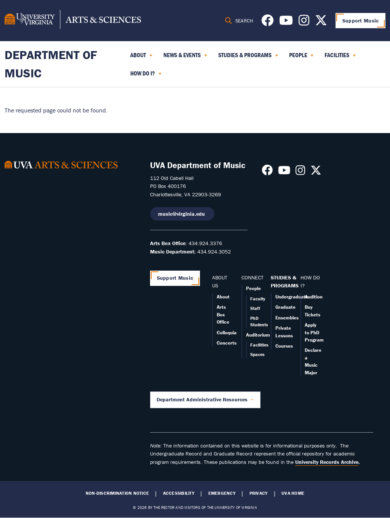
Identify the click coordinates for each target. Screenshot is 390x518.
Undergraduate (291, 296)
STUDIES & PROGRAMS (285, 281)
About (223, 296)
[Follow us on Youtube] (286, 22)
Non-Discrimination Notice (117, 493)
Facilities (259, 345)
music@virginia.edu (182, 213)
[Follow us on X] (321, 22)
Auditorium (258, 335)
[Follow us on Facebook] (267, 22)
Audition (314, 296)
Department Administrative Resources (202, 399)
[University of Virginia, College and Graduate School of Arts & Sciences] (73, 20)
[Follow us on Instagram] (304, 22)
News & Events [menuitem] (185, 57)
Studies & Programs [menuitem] (248, 57)
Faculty (257, 298)
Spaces (257, 354)
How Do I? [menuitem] (146, 75)
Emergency (221, 493)
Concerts (227, 343)
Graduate (285, 307)
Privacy (258, 493)
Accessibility (178, 493)
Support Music (360, 20)
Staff (255, 308)
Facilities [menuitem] (340, 57)
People (253, 288)
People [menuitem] (301, 57)
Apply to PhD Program (314, 332)
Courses (284, 346)
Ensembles (287, 317)
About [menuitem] (141, 57)
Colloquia (227, 332)
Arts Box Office (223, 314)
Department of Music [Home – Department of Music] (51, 63)
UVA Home (292, 493)
